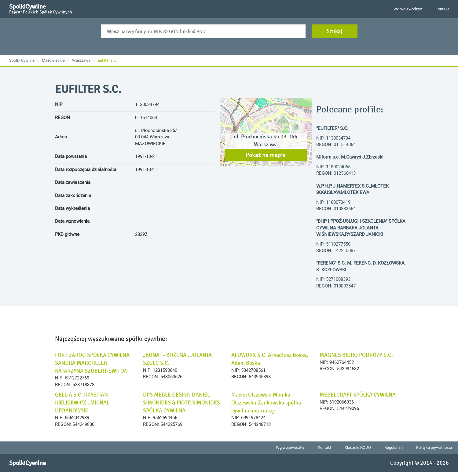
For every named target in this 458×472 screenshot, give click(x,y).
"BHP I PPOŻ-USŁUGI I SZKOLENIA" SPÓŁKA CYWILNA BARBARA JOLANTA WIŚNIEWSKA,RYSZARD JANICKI (360, 227)
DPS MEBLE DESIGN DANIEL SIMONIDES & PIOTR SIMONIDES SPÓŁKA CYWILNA (181, 402)
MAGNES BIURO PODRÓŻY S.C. (356, 355)
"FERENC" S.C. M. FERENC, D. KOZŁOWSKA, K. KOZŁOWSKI (360, 266)
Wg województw (408, 9)
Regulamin (393, 447)
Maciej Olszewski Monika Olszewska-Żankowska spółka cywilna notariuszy (266, 402)
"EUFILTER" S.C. (332, 128)
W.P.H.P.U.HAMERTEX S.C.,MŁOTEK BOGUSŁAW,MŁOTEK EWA (352, 189)
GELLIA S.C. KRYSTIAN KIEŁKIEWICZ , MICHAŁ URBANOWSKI (82, 402)
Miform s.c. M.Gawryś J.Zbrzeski (349, 157)
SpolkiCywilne (40, 8)
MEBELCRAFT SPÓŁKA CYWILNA (358, 394)
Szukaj (334, 31)
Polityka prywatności (434, 447)
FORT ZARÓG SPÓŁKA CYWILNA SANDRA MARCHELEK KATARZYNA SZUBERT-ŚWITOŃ (92, 363)
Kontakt (442, 9)
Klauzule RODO (358, 447)
